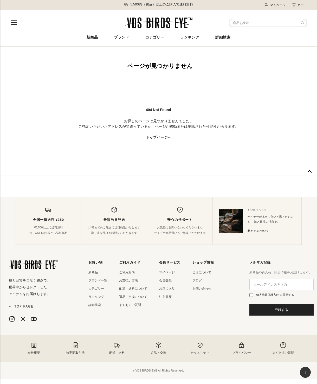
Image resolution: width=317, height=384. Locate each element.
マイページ (275, 4)
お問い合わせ (201, 288)
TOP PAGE (21, 306)
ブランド (121, 37)
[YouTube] (34, 319)
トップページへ (158, 137)
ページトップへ (309, 172)
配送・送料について (133, 288)
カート (299, 4)
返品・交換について (133, 297)
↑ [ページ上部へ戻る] (305, 372)
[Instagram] (12, 319)
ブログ (197, 280)
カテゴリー (154, 37)
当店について (201, 272)
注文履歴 (165, 297)
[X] (23, 319)
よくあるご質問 (130, 305)
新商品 (92, 37)
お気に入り (167, 288)
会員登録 (165, 280)
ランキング (189, 37)
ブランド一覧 (97, 280)
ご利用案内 (127, 272)
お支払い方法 (128, 280)
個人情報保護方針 (268, 294)
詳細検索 (222, 37)
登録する (281, 310)
